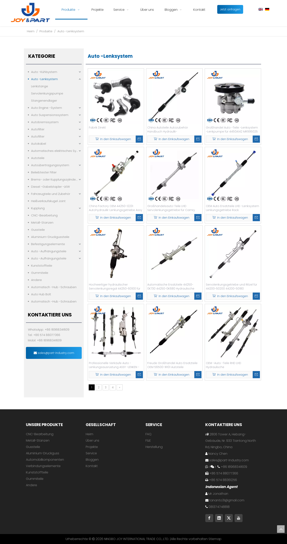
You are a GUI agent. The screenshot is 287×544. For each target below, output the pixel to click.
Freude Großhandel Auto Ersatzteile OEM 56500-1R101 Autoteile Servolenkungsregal (172, 365)
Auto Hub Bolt (41, 294)
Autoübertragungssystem (50, 165)
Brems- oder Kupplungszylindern (55, 179)
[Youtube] (239, 518)
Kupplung (38, 208)
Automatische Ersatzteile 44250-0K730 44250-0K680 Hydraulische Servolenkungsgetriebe (170, 287)
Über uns (92, 440)
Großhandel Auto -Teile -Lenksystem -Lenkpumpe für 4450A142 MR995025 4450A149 (232, 130)
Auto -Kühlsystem (44, 72)
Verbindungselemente (43, 466)
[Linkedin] (219, 518)
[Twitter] (229, 518)
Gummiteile (39, 273)
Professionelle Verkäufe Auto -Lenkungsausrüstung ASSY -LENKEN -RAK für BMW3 (114, 365)
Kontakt (92, 466)
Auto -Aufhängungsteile (48, 251)
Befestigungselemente (48, 244)
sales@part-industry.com (54, 353)
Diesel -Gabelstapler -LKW (50, 187)
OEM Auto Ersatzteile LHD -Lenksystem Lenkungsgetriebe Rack (232, 208)
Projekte (92, 447)
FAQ (148, 434)
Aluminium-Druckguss (42, 453)
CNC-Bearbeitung (44, 215)
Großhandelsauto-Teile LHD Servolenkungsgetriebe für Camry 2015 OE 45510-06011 (171, 208)
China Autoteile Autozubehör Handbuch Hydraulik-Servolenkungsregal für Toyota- (169, 130)
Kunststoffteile (41, 265)
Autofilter (37, 129)
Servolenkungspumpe (47, 93)
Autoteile (37, 158)
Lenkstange (39, 86)
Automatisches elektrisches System (56, 151)
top (281, 529)
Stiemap (214, 539)
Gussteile (38, 230)
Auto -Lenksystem (44, 79)
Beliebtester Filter (44, 172)
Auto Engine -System (46, 108)
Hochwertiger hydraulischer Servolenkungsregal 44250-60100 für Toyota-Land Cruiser (114, 287)
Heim (89, 434)
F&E (148, 440)
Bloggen (92, 459)
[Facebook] (209, 518)
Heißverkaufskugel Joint (48, 201)
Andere (36, 280)
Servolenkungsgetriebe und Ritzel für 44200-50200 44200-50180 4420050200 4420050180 (231, 287)
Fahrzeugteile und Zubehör (50, 194)
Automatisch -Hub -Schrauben (54, 287)
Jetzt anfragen (230, 9)
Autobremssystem (45, 122)
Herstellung (154, 447)
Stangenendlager (44, 100)
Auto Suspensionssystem (49, 115)
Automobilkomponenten (45, 459)
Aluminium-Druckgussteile (50, 237)
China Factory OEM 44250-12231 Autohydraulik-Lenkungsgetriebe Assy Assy (115, 208)
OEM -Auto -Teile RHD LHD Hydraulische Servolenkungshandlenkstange (228, 365)
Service (91, 453)
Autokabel (38, 143)
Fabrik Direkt (97, 128)
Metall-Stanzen (42, 222)
